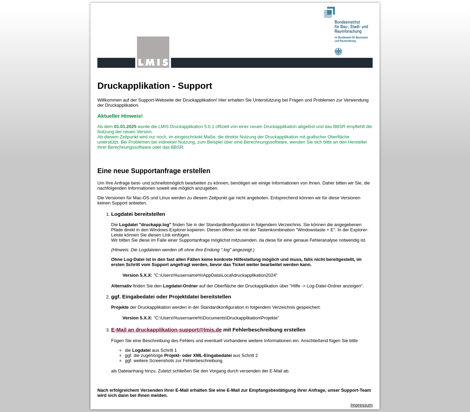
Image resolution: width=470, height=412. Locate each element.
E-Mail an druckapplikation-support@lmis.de (166, 329)
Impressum (362, 405)
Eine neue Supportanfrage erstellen (153, 171)
